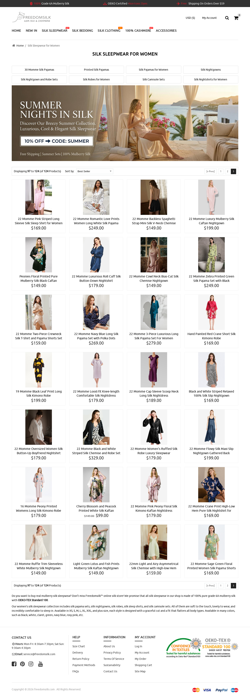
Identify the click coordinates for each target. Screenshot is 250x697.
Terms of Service (114, 659)
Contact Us (110, 671)
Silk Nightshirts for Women (210, 79)
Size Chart (78, 646)
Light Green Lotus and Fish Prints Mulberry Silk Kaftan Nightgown (96, 566)
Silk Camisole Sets (154, 79)
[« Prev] (210, 171)
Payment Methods (83, 665)
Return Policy (80, 659)
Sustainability (112, 665)
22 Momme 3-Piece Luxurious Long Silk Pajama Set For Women (153, 336)
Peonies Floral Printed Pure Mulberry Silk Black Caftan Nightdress (39, 279)
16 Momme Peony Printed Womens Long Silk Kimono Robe (38, 509)
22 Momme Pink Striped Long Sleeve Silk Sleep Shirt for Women (38, 221)
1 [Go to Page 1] (220, 171)
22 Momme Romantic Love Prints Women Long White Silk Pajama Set (96, 221)
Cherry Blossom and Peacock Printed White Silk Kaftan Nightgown (96, 509)
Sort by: (69, 171)
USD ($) (190, 17)
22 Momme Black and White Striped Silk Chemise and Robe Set (96, 451)
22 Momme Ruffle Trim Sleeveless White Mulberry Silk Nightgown (39, 566)
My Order (140, 659)
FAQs (75, 671)
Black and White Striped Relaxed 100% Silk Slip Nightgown (211, 394)
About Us (109, 646)
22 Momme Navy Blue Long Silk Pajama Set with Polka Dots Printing (96, 336)
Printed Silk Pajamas (96, 69)
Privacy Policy (112, 652)
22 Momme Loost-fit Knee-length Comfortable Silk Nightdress (96, 394)
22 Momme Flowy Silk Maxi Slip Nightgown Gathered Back (211, 451)
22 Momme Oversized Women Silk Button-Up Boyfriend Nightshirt (38, 451)
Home (20, 45)
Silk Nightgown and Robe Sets (39, 79)
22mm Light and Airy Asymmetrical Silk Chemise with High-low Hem (153, 566)
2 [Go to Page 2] (227, 171)
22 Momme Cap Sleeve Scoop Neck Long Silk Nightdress (154, 394)
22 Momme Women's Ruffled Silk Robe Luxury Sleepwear (153, 451)
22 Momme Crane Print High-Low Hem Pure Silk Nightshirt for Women (211, 509)
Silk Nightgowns (211, 69)
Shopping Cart (143, 665)
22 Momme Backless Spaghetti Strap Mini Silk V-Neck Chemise (154, 221)
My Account (142, 652)
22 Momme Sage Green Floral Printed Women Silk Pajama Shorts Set (211, 566)
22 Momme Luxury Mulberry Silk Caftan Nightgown (211, 221)
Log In (138, 646)
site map (140, 671)
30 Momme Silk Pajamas (39, 69)
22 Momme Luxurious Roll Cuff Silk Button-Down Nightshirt (96, 279)
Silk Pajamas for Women (153, 69)
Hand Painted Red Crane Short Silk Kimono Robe (212, 336)
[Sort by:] (94, 171)
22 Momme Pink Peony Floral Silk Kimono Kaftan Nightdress (154, 509)
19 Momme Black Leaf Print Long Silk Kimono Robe (39, 394)
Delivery (77, 652)
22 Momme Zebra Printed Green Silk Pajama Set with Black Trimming (211, 279)
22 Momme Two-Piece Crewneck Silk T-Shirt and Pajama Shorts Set (38, 336)
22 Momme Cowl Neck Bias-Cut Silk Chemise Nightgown (154, 279)
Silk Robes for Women (96, 79)
